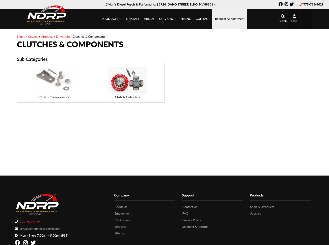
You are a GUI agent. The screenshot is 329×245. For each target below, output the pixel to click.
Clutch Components (54, 97)
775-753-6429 (313, 4)
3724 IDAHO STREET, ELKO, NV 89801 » (187, 4)
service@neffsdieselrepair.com (40, 227)
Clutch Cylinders (127, 97)
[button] (112, 19)
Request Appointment (230, 19)
